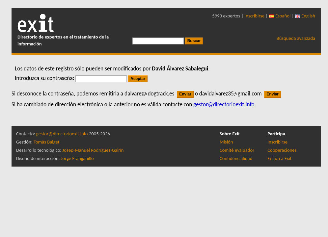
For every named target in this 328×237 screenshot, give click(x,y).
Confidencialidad (236, 158)
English (305, 16)
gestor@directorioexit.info (62, 134)
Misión (226, 142)
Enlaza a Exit (279, 158)
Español (280, 16)
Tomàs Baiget (47, 142)
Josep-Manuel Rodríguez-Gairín (93, 150)
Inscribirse (255, 16)
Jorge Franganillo (77, 158)
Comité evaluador (237, 150)
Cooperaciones (281, 150)
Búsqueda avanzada (296, 38)
